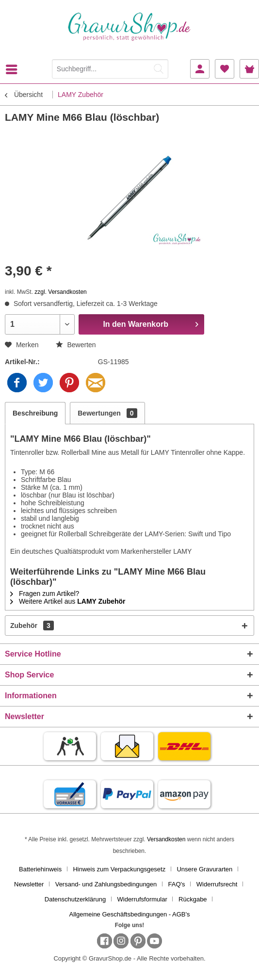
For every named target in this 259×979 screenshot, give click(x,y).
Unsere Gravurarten (204, 869)
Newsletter (29, 884)
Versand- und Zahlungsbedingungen (106, 884)
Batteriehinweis (40, 869)
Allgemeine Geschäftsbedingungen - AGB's (129, 914)
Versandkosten (166, 839)
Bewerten (76, 345)
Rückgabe (192, 899)
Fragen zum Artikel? (44, 593)
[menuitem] (14, 69)
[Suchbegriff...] (110, 69)
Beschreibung (35, 413)
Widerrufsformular (142, 899)
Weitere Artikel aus (68, 601)
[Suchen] (158, 69)
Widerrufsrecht (217, 884)
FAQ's (176, 884)
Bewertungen (107, 413)
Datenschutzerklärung (75, 899)
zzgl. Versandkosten (60, 292)
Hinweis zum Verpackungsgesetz (119, 869)
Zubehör (32, 625)
